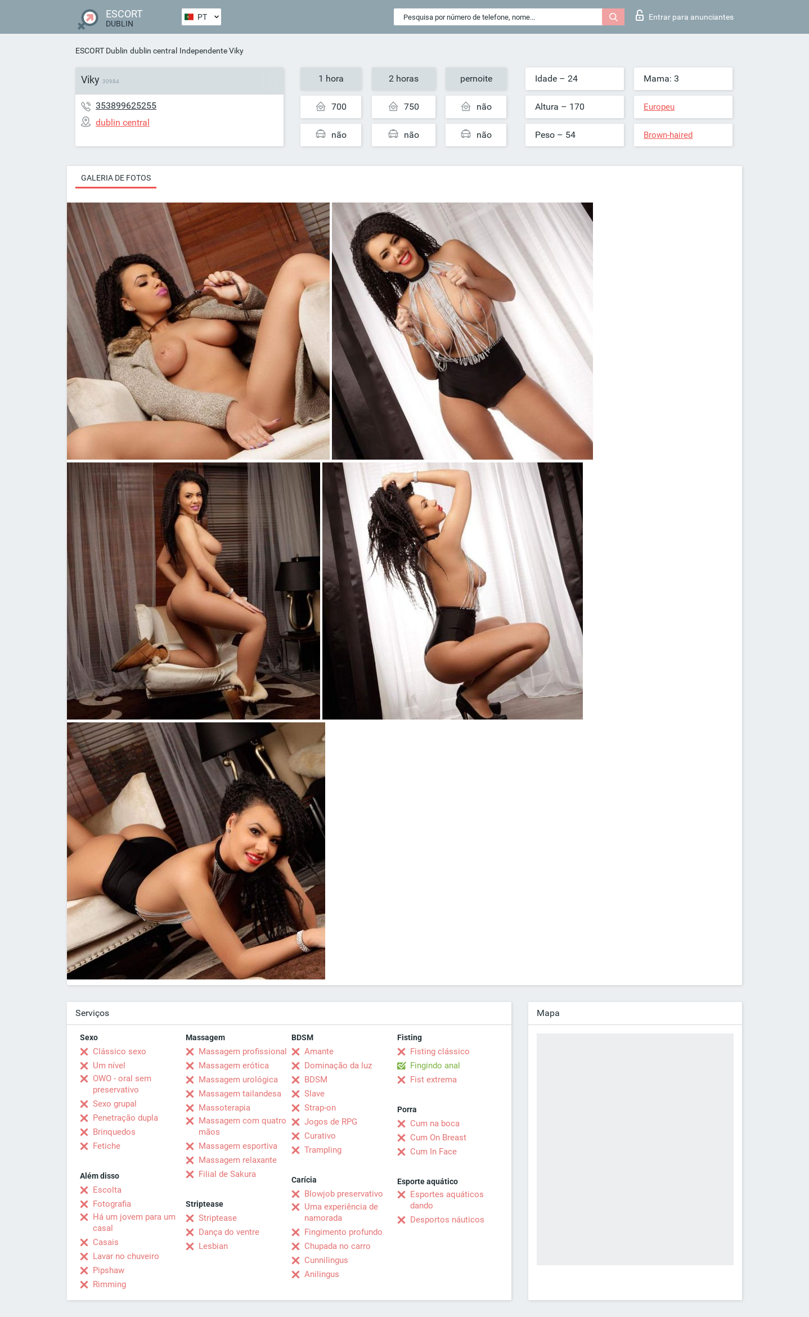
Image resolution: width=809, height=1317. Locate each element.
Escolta (107, 1190)
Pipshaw (108, 1270)
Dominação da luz (338, 1065)
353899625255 (126, 105)
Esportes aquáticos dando (447, 1200)
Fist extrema (433, 1080)
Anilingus (321, 1274)
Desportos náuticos (447, 1220)
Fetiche (106, 1146)
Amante (319, 1051)
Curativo (320, 1136)
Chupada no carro (337, 1246)
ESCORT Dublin (101, 50)
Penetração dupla (125, 1118)
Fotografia (112, 1204)
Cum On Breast (438, 1137)
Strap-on (320, 1108)
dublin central (153, 50)
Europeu (659, 107)
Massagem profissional (243, 1051)
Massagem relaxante (238, 1160)
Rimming (109, 1284)
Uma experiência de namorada (341, 1212)
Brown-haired (668, 135)
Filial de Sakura (227, 1174)
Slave (314, 1094)
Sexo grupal (115, 1104)
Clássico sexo (119, 1051)
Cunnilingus (326, 1260)
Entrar (685, 15)
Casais (106, 1242)
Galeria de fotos (116, 177)
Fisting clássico (440, 1051)
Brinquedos (114, 1132)
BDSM (315, 1080)
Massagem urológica (238, 1080)
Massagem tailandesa (240, 1094)
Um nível (109, 1065)
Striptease (218, 1218)
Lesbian (213, 1246)
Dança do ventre (229, 1232)
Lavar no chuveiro (126, 1256)
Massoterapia (224, 1108)
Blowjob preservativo (343, 1194)
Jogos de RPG (330, 1122)
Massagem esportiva (238, 1146)
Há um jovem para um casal (134, 1222)
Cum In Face (433, 1152)
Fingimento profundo (343, 1232)
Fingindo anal (435, 1065)
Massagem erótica (234, 1065)
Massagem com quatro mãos (242, 1126)
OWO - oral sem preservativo (122, 1084)
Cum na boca (435, 1123)
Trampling (322, 1150)
